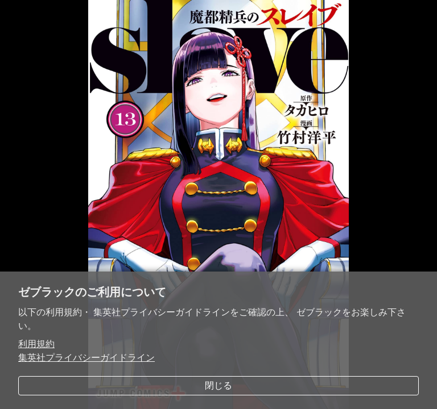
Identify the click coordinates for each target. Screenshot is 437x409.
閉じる (218, 385)
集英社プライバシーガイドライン (86, 357)
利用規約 (36, 344)
